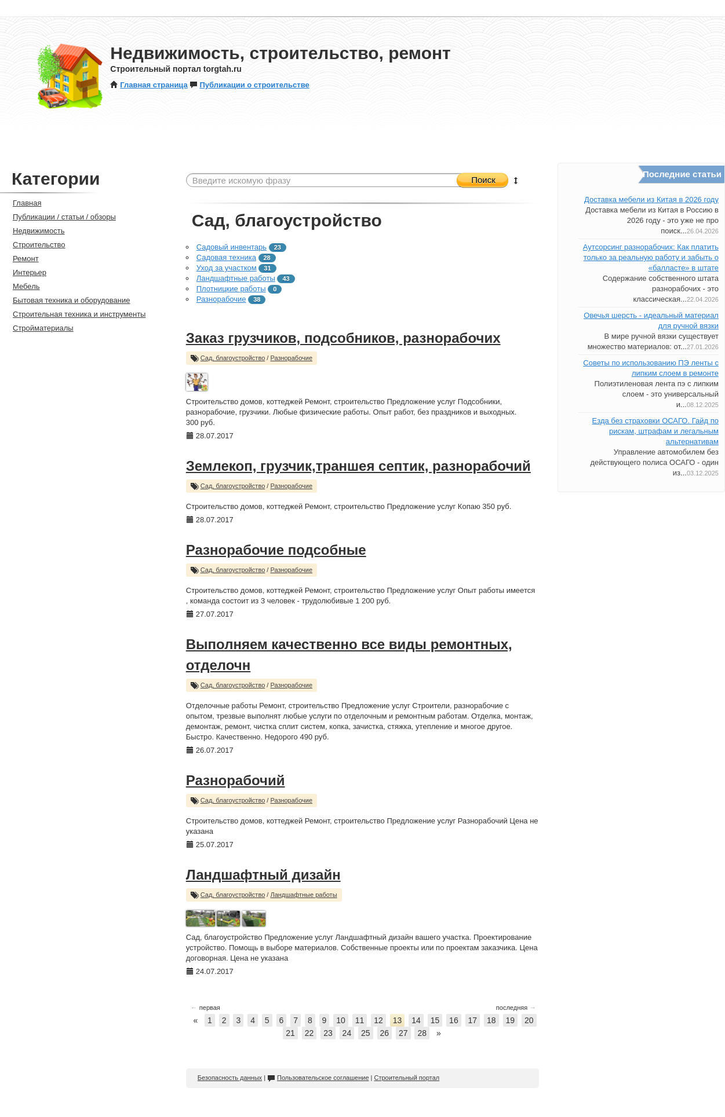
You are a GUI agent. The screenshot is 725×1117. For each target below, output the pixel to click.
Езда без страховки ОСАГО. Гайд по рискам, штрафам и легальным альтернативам (655, 431)
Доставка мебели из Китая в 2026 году (651, 199)
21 (290, 1033)
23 (328, 1033)
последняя (516, 1007)
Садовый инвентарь (231, 247)
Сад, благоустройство (233, 357)
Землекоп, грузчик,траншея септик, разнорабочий (358, 466)
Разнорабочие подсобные (276, 550)
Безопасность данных (230, 1077)
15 (435, 1020)
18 (491, 1020)
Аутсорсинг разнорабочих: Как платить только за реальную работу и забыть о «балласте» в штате (651, 257)
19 (510, 1020)
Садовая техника (226, 257)
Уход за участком (226, 267)
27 (403, 1033)
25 (365, 1033)
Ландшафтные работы (235, 278)
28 (422, 1033)
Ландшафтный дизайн (263, 874)
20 (529, 1020)
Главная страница (148, 84)
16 (453, 1020)
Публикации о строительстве (249, 84)
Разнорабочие (221, 299)
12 (378, 1020)
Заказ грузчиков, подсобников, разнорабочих (343, 338)
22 (309, 1033)
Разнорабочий (235, 780)
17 (473, 1020)
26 (384, 1033)
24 (347, 1033)
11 (360, 1020)
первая (205, 1007)
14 (416, 1020)
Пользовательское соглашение (318, 1077)
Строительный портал (406, 1077)
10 (340, 1020)
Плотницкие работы (231, 288)
